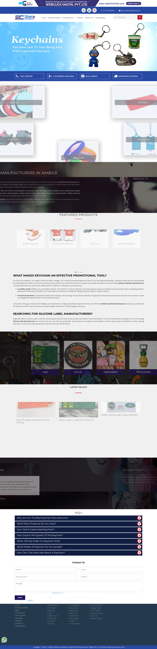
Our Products (68, 18)
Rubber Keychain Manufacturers (114, 304)
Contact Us (89, 18)
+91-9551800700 (107, 11)
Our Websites (100, 18)
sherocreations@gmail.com (129, 11)
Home (44, 18)
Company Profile (54, 18)
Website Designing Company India (112, 647)
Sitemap (80, 18)
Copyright (36, 647)
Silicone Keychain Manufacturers (131, 283)
